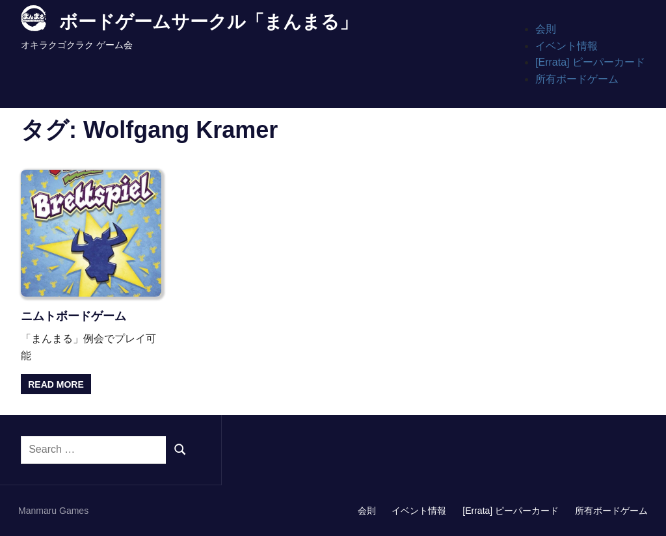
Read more (56, 384)
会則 (545, 28)
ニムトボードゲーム (73, 316)
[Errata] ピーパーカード (590, 62)
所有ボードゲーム (577, 79)
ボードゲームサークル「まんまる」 (208, 22)
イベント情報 (566, 45)
